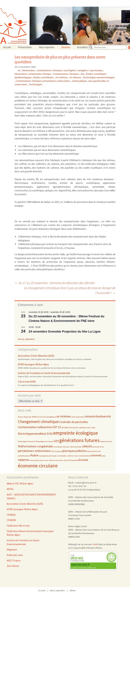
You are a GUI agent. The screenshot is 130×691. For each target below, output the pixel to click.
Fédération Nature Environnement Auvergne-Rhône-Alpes (30, 533)
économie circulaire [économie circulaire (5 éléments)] (38, 466)
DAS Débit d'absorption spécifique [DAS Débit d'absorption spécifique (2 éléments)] (74, 427)
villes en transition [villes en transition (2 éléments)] (56, 460)
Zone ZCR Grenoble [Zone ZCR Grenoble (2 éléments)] (70, 460)
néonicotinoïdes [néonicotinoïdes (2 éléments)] (76, 447)
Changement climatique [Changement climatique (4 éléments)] (38, 421)
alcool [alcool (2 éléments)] (73, 417)
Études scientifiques (43, 77)
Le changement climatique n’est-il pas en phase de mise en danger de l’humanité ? (69, 290)
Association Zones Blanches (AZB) (36, 355)
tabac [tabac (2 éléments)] (104, 456)
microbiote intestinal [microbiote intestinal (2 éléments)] (62, 447)
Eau (83, 73)
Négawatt (12, 549)
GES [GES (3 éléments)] (56, 441)
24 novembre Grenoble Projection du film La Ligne (65, 331)
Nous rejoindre (46, 47)
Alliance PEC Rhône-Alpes (20, 483)
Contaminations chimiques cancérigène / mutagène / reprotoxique (69, 70)
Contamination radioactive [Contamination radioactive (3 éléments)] (34, 427)
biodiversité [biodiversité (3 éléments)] (103, 416)
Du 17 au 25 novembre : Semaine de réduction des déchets (55, 283)
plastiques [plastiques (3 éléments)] (68, 451)
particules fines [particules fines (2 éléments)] (98, 447)
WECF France (14, 560)
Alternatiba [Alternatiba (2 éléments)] (80, 417)
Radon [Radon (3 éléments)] (34, 455)
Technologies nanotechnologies (99, 77)
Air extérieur (61, 77)
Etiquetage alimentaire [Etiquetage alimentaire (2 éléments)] (26, 441)
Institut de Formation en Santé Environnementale (44, 373)
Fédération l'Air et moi (18, 525)
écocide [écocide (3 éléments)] (83, 460)
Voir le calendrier (26, 339)
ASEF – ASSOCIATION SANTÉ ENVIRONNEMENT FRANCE (31, 496)
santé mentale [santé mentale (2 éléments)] (84, 456)
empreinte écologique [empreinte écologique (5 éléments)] (75, 433)
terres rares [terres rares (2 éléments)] (44, 460)
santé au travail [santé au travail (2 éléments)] (73, 456)
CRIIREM (11, 520)
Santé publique (79, 80)
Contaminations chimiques (66, 73)
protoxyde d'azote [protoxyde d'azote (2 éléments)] (94, 451)
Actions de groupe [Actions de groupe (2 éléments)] (24, 417)
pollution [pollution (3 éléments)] (81, 451)
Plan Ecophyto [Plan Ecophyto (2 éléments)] (56, 451)
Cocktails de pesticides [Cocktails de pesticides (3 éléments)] (73, 422)
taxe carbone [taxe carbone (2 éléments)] (34, 460)
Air (19, 70)
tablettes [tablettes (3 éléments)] (23, 460)
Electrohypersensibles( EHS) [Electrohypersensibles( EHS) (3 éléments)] (35, 433)
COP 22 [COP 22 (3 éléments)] (56, 427)
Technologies (35, 84)
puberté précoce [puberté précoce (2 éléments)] (24, 456)
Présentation (25, 47)
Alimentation (28, 70)
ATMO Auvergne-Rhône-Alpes (33, 364)
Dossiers (65, 47)
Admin (72, 590)
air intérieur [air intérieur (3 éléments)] (63, 416)
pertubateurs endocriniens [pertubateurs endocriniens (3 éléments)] (34, 451)
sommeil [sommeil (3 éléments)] (95, 455)
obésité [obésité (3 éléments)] (87, 446)
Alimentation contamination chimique (33, 73)
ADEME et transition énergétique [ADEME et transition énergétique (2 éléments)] (44, 417)
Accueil (7, 47)
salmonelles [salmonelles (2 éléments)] (62, 456)
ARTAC (10, 489)
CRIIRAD (11, 514)
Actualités (82, 47)
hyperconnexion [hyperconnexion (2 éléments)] (106, 441)
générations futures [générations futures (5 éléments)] (79, 440)
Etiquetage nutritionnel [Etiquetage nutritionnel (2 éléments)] (44, 441)
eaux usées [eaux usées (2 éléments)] (91, 427)
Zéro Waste (13, 566)
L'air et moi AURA (27, 381)
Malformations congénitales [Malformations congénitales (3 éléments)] (35, 446)
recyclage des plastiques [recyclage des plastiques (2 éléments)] (48, 456)
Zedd (95, 544)
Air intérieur (76, 77)
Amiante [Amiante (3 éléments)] (90, 416)
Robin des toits (15, 555)
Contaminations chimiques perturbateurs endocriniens (43, 80)
